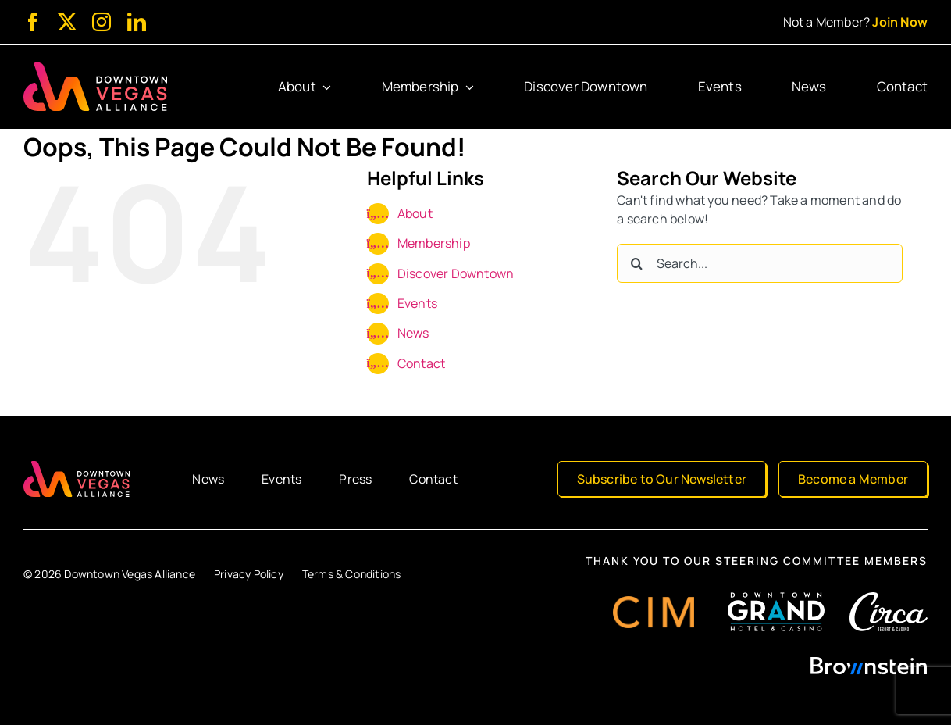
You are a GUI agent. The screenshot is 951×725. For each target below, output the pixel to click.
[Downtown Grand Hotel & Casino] (776, 598)
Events (417, 303)
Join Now (900, 21)
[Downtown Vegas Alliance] (95, 68)
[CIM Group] (653, 602)
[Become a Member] (853, 479)
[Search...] (760, 263)
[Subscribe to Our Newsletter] (661, 479)
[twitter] (67, 21)
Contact (421, 363)
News (413, 332)
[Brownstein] (869, 662)
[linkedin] (136, 21)
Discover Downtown (455, 273)
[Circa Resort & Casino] (888, 598)
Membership (433, 243)
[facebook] (32, 21)
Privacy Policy (248, 573)
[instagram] (101, 21)
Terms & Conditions (351, 573)
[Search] (636, 263)
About (415, 213)
